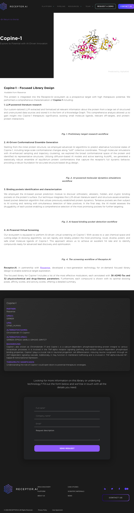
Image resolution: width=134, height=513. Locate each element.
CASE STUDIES (73, 487)
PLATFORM (41, 491)
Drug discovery (44, 487)
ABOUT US (41, 496)
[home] (17, 6)
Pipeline (61, 6)
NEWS (70, 496)
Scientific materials (76, 491)
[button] (48, 6)
